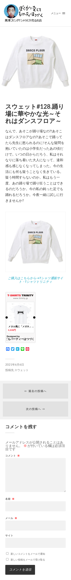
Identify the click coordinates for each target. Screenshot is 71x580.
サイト (9, 535)
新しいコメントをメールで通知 (28, 553)
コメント (12, 455)
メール (11, 518)
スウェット (21, 370)
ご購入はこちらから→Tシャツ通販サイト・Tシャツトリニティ (35, 279)
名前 (10, 499)
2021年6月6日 (14, 364)
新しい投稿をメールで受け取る (28, 559)
